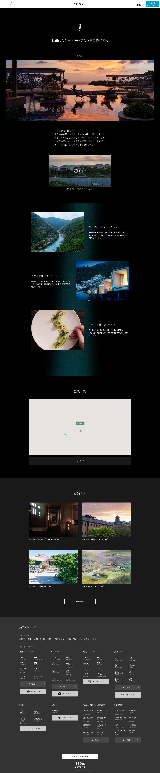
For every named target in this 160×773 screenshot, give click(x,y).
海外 (94, 639)
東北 (29, 639)
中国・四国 (72, 639)
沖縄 (88, 639)
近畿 (63, 639)
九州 (81, 639)
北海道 (22, 639)
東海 (56, 639)
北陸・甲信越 (39, 639)
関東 (49, 639)
